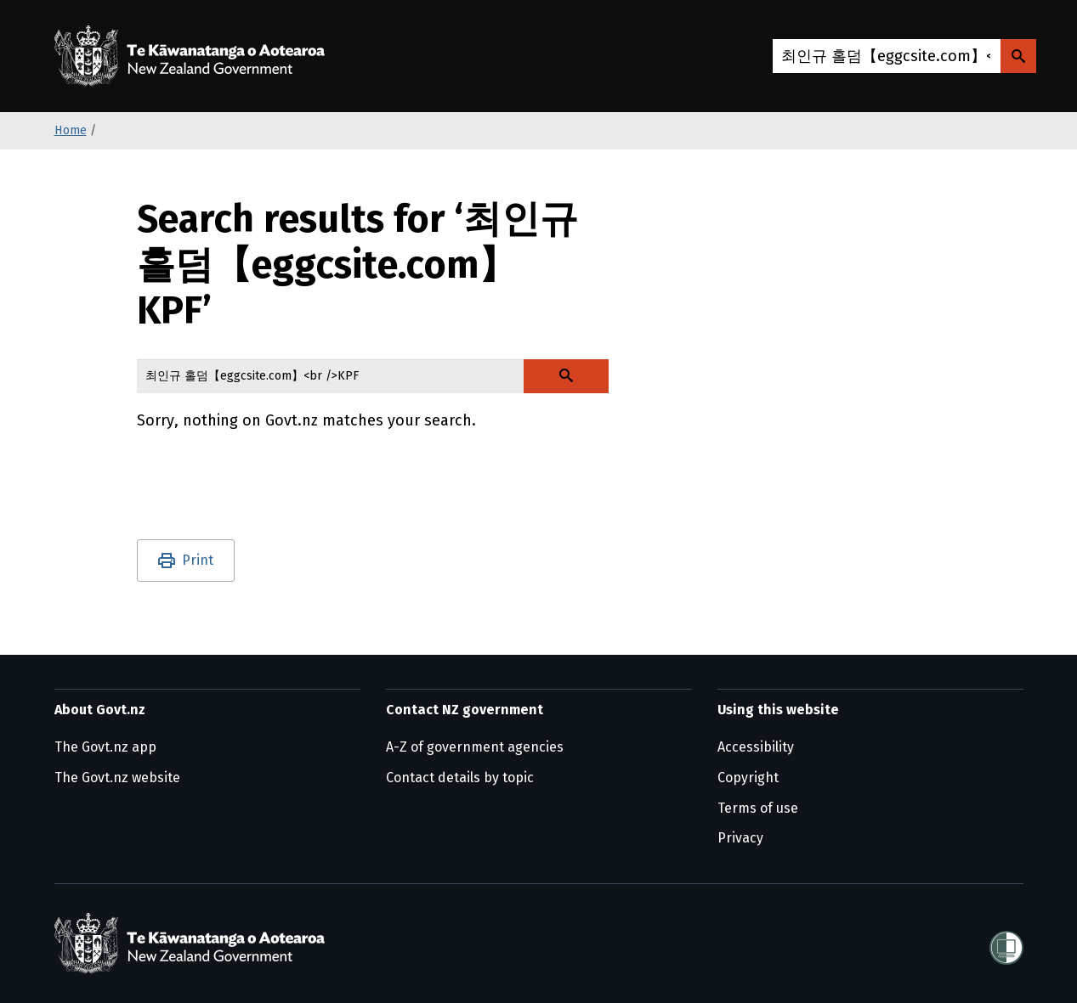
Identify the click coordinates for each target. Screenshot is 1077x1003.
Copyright (748, 777)
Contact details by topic (460, 777)
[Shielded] (1006, 943)
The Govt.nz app (105, 747)
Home (70, 130)
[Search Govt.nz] (1018, 56)
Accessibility (755, 747)
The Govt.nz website (117, 777)
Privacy (740, 838)
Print (197, 560)
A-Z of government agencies (475, 747)
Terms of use (757, 808)
